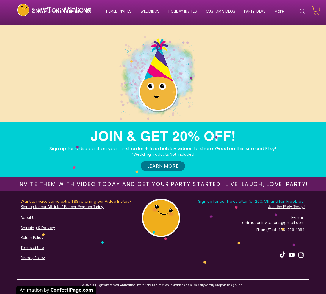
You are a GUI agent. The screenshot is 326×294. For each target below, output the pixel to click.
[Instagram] (301, 255)
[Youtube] (291, 255)
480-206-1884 (291, 229)
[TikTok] (282, 255)
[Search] (302, 11)
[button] (150, 11)
